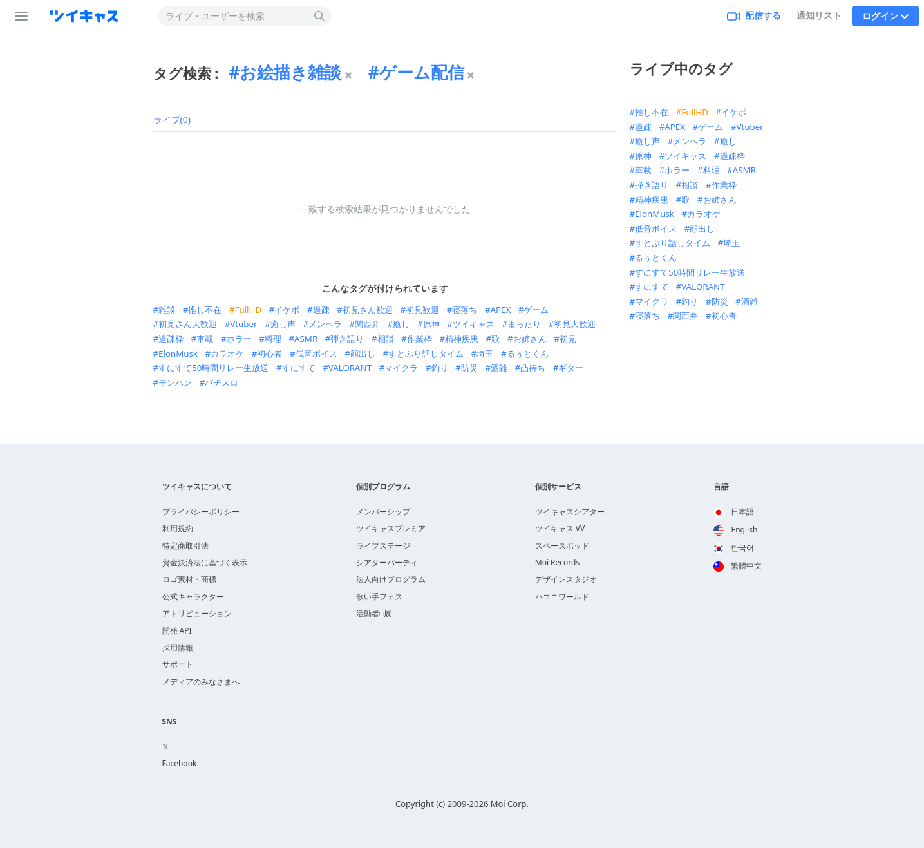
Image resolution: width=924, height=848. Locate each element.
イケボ (286, 310)
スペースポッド (562, 545)
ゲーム (536, 310)
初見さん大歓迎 (187, 324)
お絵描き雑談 (290, 72)
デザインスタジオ (566, 579)
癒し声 (283, 324)
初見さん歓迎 (368, 310)
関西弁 (367, 324)
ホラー (239, 338)
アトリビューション (197, 613)
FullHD (248, 310)
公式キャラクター (193, 596)
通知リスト (819, 15)
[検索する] (320, 16)
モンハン (175, 382)
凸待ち (532, 367)
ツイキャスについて (197, 486)
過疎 (321, 310)
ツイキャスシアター (570, 511)
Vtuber (243, 324)
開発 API (177, 630)
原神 (431, 324)
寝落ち (464, 310)
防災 (469, 367)
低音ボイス (316, 353)
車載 (204, 338)
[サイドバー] (18, 16)
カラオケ (227, 353)
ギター (570, 367)
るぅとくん (528, 353)
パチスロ (221, 382)
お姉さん (530, 338)
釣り (439, 367)
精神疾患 (461, 338)
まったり (524, 324)
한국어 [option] (733, 547)
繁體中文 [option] (737, 565)
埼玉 (484, 353)
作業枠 (419, 338)
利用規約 (177, 528)
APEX (501, 310)
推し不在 (205, 310)
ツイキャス (474, 324)
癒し (401, 324)
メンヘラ (325, 324)
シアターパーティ (387, 562)
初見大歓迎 (575, 324)
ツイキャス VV (560, 528)
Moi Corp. (510, 803)
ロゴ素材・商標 (189, 579)
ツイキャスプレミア (391, 528)
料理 (273, 338)
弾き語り (347, 338)
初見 (568, 338)
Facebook (179, 763)
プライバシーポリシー (201, 511)
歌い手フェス (379, 596)
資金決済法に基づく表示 (204, 562)
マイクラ (401, 367)
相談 (385, 338)
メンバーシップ (383, 511)
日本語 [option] (733, 511)
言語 (721, 486)
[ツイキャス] (94, 16)
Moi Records (557, 562)
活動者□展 (373, 613)
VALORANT (350, 367)
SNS (169, 721)
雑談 (166, 310)
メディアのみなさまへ (201, 681)
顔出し (362, 353)
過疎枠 (171, 338)
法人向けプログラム (391, 579)
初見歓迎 (422, 310)
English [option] (735, 529)
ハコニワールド (562, 596)
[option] (737, 512)
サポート (177, 664)
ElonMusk (178, 353)
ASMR (305, 338)
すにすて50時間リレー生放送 (213, 367)
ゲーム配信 (421, 72)
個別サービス (558, 486)
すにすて (299, 367)
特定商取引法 (185, 545)
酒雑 (499, 367)
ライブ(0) (172, 119)
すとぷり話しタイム (426, 353)
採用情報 (177, 647)
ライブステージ (383, 545)
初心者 (269, 353)
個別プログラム (383, 486)
